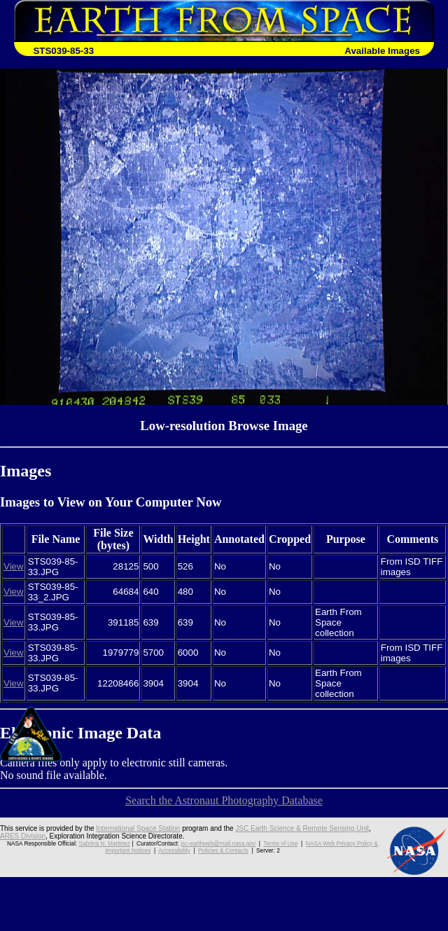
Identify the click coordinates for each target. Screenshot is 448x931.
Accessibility (174, 850)
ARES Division (23, 836)
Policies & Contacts (223, 850)
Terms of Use (280, 843)
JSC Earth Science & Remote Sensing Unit (302, 828)
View (14, 566)
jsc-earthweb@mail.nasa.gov (218, 843)
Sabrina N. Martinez (104, 843)
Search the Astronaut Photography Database (224, 800)
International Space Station (138, 828)
